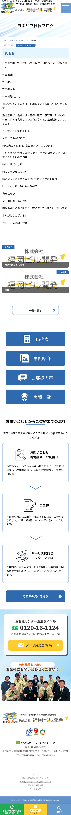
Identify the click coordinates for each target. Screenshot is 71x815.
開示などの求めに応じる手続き (35, 778)
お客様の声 (35, 377)
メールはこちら (35, 645)
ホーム (5, 40)
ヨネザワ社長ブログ (20, 40)
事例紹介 (35, 358)
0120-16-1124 (39, 628)
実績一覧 (35, 397)
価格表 (35, 339)
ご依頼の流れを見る (35, 596)
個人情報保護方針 (35, 785)
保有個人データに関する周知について (35, 782)
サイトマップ (35, 789)
